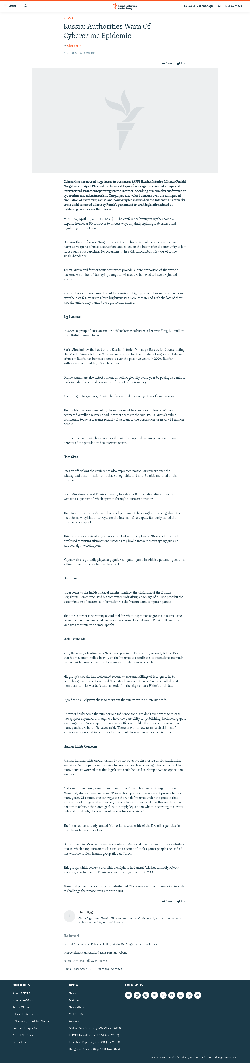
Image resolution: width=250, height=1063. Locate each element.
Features (74, 1000)
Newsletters (76, 1007)
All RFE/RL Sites (23, 1035)
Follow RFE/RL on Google (199, 6)
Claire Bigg (74, 46)
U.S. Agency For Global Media (31, 1021)
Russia (68, 18)
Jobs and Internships (25, 1014)
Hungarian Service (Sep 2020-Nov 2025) (94, 1049)
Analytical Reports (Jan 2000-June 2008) (94, 1042)
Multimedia (76, 1014)
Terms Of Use (21, 1007)
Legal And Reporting (25, 1028)
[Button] (167, 63)
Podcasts (74, 1021)
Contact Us (19, 1042)
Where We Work (23, 1000)
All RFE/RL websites (230, 6)
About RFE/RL (21, 993)
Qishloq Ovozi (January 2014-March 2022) (95, 1028)
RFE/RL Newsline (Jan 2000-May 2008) (94, 1035)
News (72, 993)
